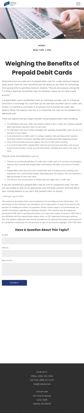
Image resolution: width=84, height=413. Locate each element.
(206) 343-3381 (45, 376)
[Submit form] (14, 283)
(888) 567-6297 (46, 379)
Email (5, 248)
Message (7, 261)
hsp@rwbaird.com (42, 383)
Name (5, 235)
